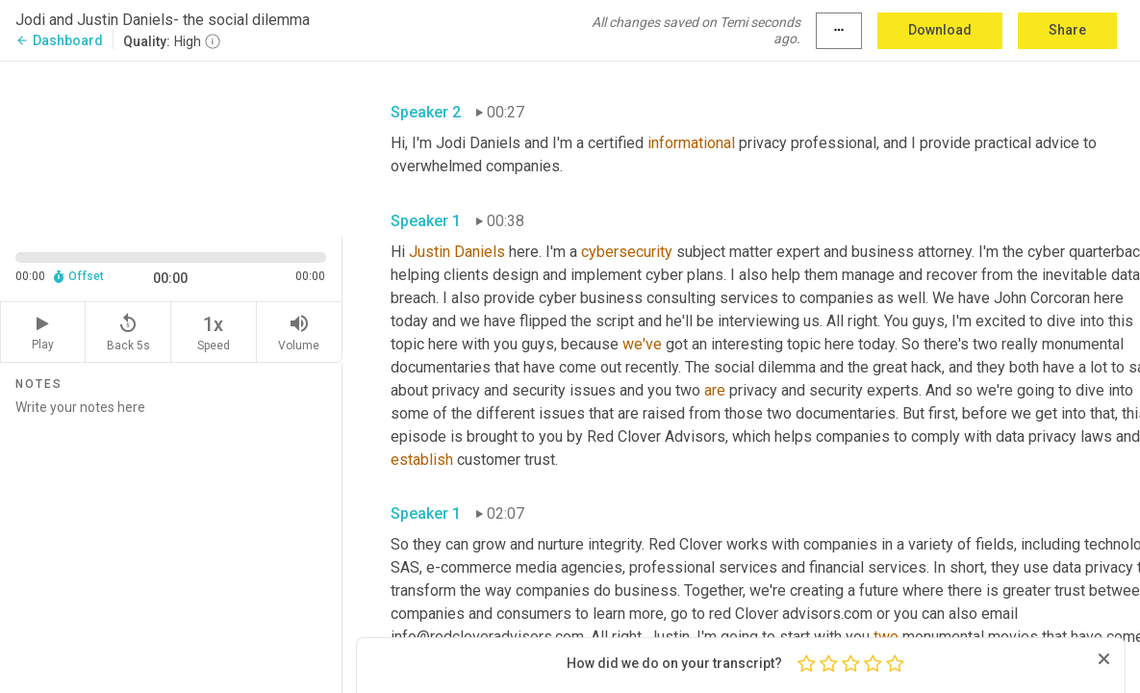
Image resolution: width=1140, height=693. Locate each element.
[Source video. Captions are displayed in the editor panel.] (171, 147)
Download (940, 30)
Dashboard (59, 40)
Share (1067, 30)
